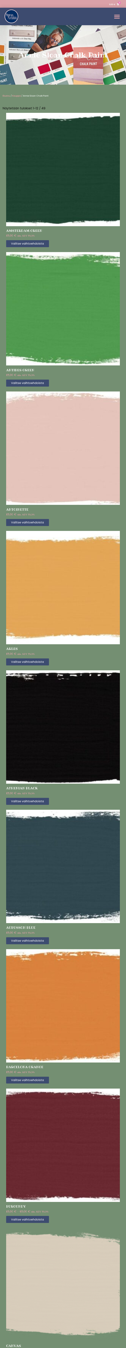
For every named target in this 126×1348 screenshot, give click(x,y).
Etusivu (6, 95)
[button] (117, 16)
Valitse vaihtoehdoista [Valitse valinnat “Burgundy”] (30, 1223)
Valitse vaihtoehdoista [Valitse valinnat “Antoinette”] (30, 524)
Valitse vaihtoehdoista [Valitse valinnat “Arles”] (30, 664)
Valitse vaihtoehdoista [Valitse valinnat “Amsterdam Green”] (30, 244)
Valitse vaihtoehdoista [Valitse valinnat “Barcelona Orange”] (30, 1083)
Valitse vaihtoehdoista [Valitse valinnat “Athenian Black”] (30, 804)
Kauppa (16, 95)
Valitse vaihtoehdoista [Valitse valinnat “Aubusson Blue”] (30, 943)
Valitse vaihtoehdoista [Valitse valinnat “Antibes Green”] (30, 384)
